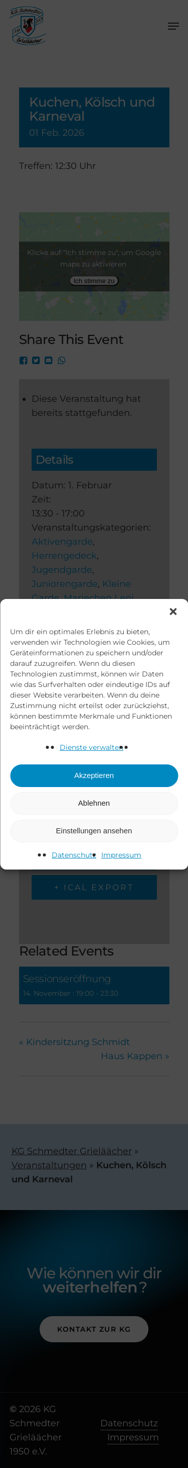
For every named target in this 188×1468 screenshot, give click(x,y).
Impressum (121, 854)
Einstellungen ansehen (94, 830)
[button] (173, 612)
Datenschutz (74, 854)
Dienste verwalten (91, 747)
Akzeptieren (94, 775)
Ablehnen (94, 803)
